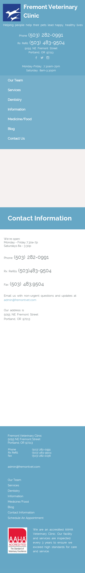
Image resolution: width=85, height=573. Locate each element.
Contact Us (16, 138)
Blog (11, 129)
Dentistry (15, 100)
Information (16, 109)
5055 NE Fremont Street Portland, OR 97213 (24, 440)
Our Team (15, 80)
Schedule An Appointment (25, 518)
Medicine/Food (20, 119)
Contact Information (21, 512)
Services (14, 90)
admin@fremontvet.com (20, 300)
